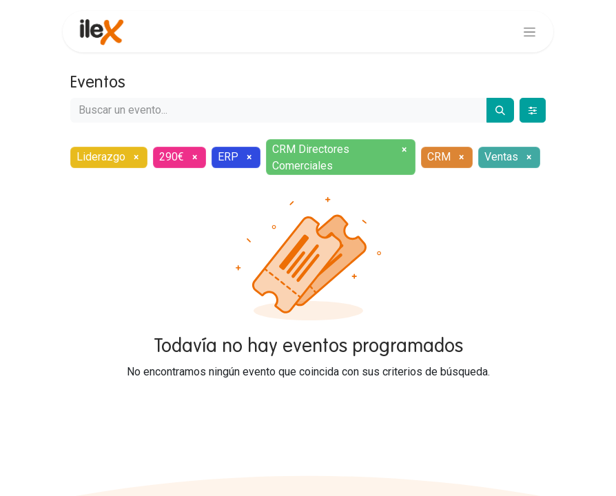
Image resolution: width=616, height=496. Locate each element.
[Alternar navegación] (529, 31)
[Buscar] (500, 110)
